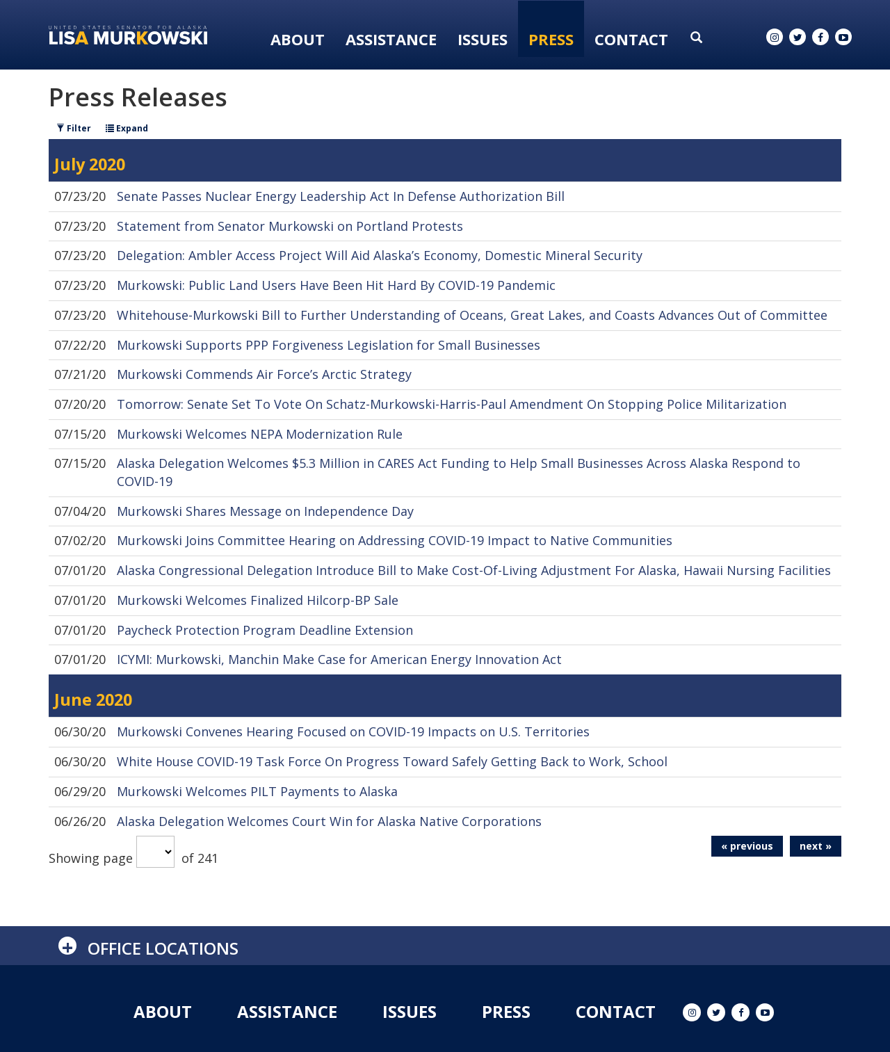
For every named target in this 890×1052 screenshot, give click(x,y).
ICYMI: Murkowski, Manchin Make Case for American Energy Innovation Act (339, 659)
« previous (747, 845)
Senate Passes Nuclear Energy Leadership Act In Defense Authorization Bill (341, 196)
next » (816, 845)
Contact (631, 39)
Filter (73, 128)
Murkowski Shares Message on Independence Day (265, 511)
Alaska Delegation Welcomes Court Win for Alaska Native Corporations (329, 821)
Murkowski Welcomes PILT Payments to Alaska (257, 791)
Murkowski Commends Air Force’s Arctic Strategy (264, 374)
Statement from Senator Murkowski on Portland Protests (290, 226)
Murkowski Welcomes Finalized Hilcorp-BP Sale (257, 600)
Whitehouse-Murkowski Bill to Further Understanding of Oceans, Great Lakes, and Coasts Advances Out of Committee (472, 315)
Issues (483, 39)
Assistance (391, 39)
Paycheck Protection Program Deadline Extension (265, 630)
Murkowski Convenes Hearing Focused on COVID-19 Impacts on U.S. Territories (353, 731)
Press (551, 39)
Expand (127, 128)
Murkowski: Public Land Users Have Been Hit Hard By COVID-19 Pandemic (336, 285)
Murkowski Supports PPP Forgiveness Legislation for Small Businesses (328, 345)
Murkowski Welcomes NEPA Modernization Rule (260, 434)
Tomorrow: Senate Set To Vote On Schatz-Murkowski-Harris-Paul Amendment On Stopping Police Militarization (451, 404)
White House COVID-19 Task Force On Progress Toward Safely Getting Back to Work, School (392, 761)
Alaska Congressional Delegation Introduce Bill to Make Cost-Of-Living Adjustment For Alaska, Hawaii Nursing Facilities (474, 570)
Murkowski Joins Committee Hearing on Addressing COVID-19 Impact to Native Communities (394, 540)
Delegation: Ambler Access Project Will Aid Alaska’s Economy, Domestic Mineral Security (379, 255)
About (297, 39)
